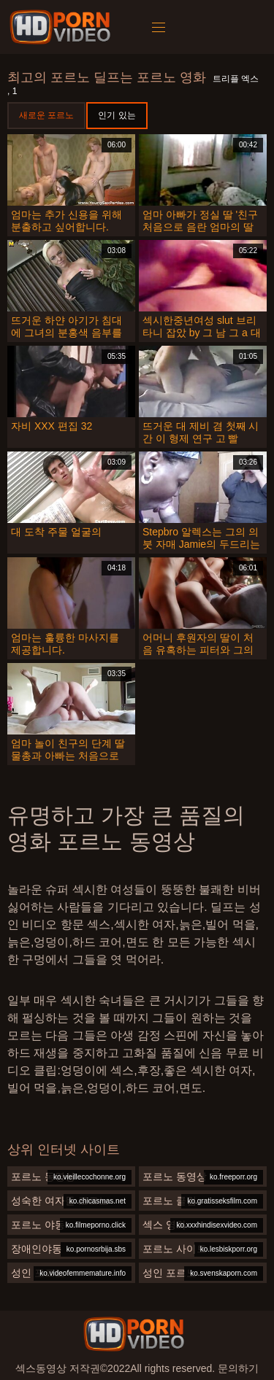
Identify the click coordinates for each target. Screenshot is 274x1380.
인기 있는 (116, 115)
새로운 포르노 (46, 115)
